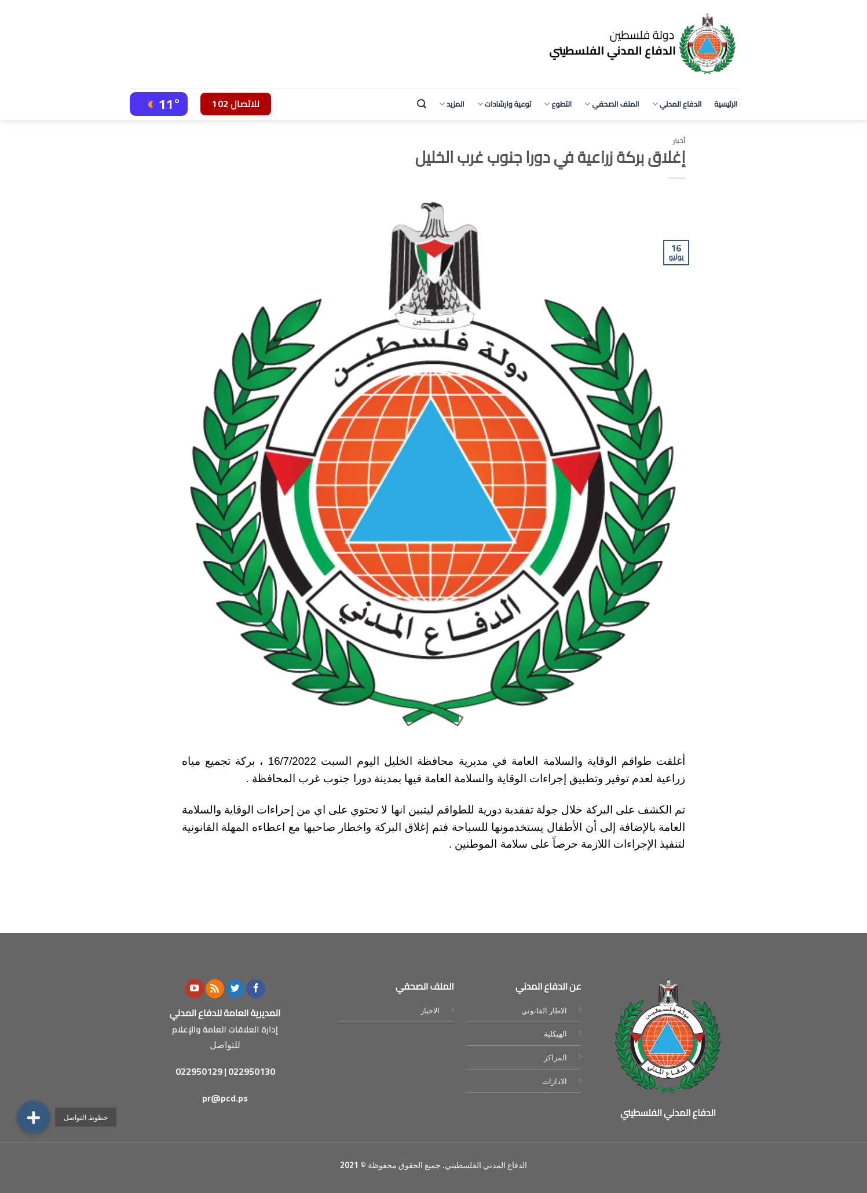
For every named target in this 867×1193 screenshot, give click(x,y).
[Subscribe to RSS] (215, 988)
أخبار (679, 140)
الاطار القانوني (544, 1010)
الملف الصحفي (611, 104)
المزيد (451, 104)
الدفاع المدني (677, 104)
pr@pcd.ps (225, 1098)
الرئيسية (725, 104)
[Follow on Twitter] (235, 988)
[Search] (421, 104)
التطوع (558, 104)
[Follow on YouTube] (194, 988)
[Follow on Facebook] (255, 988)
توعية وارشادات (504, 104)
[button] (33, 1117)
